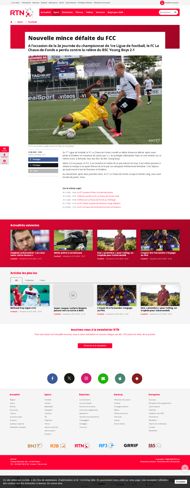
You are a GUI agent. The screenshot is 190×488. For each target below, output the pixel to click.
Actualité (46, 12)
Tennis (47, 424)
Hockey (47, 403)
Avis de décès (119, 424)
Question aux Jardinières (89, 417)
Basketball (49, 406)
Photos (79, 12)
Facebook (52, 378)
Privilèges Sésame (85, 3)
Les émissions (84, 400)
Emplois (44, 3)
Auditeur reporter (17, 424)
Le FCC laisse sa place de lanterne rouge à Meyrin (91, 203)
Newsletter (153, 431)
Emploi (117, 420)
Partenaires (153, 417)
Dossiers (13, 420)
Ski (46, 417)
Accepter (181, 481)
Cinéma (117, 403)
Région (12, 400)
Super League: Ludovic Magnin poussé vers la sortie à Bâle (70, 309)
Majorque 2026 (115, 12)
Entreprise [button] (26, 3)
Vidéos (89, 12)
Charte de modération (158, 424)
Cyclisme (48, 413)
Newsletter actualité (18, 427)
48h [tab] (16, 280)
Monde (13, 406)
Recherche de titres (87, 406)
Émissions (67, 12)
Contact (152, 427)
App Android (137, 378)
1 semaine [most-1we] (29, 280)
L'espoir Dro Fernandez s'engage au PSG (158, 254)
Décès (61, 3)
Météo (116, 410)
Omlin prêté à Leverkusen (68, 252)
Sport (56, 12)
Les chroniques (85, 403)
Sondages (83, 424)
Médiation (153, 420)
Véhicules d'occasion (102, 3)
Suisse (12, 403)
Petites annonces (121, 413)
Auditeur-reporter (169, 3)
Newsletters (103, 378)
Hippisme (48, 420)
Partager (35, 159)
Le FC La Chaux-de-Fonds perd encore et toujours (92, 207)
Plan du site (42, 464)
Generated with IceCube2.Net (168, 461)
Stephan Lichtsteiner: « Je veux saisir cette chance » (27, 254)
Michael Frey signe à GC (23, 308)
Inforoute (35, 3)
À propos (152, 400)
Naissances (53, 3)
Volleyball (48, 410)
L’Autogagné (84, 420)
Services (100, 12)
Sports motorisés (51, 427)
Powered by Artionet (148, 461)
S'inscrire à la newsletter (95, 345)
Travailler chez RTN (156, 413)
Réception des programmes (160, 403)
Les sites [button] (15, 3)
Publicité (152, 410)
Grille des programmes (88, 410)
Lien (33, 171)
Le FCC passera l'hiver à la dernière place (88, 192)
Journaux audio (16, 417)
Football (32, 21)
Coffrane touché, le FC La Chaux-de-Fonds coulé (91, 196)
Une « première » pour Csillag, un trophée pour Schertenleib (115, 254)
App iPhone (120, 378)
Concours (83, 427)
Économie (14, 410)
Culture (13, 413)
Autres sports (50, 431)
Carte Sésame (70, 3)
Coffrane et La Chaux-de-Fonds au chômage (89, 200)
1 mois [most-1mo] (42, 280)
